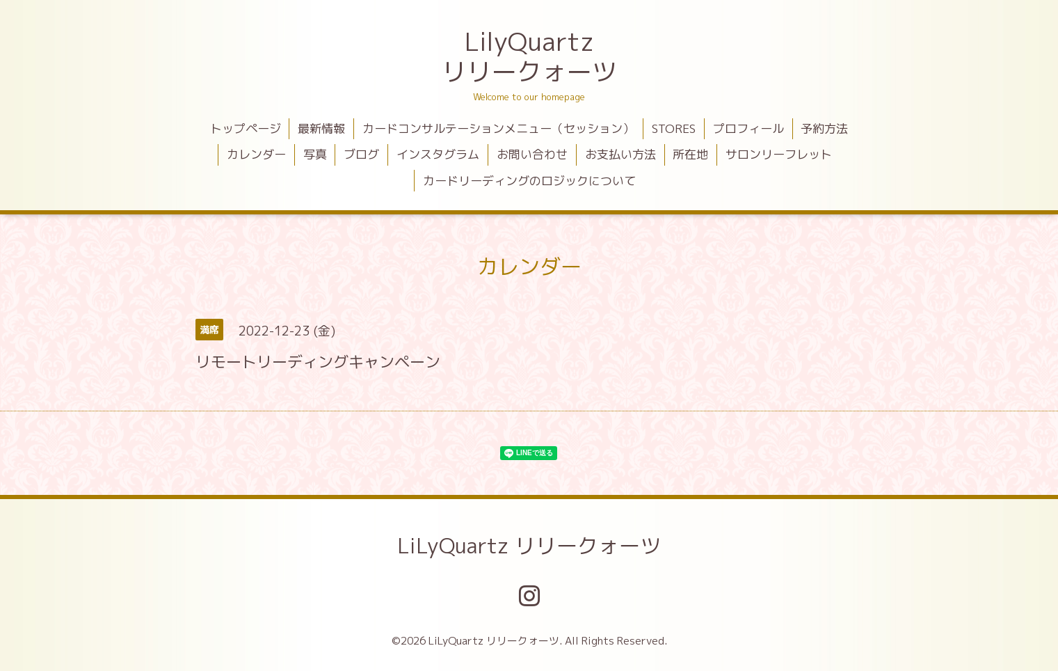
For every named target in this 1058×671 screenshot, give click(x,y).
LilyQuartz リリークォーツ (529, 56)
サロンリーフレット (779, 154)
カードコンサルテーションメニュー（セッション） (498, 128)
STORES (674, 128)
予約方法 (824, 128)
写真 (315, 154)
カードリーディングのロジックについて (529, 181)
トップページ (245, 128)
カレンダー (256, 154)
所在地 (690, 154)
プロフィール (748, 128)
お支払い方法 (620, 154)
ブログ (361, 154)
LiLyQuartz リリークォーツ (529, 545)
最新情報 (321, 128)
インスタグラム (437, 154)
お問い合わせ (532, 154)
